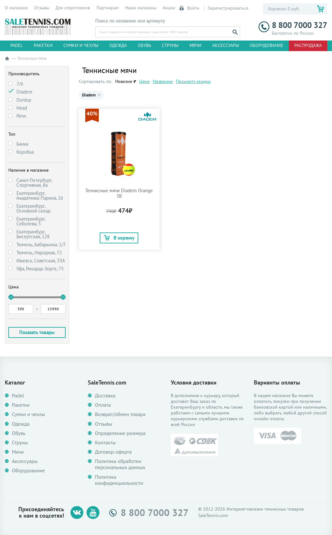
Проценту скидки (193, 81)
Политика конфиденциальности (119, 480)
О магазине (16, 8)
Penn (21, 115)
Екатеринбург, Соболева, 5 (30, 221)
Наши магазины (140, 8)
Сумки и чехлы (80, 45)
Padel (16, 45)
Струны (170, 45)
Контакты (105, 443)
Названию (163, 81)
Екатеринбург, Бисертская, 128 (33, 234)
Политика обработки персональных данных (120, 464)
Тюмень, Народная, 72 (39, 252)
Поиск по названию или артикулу (130, 21)
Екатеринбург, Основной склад (33, 208)
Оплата (103, 405)
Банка (22, 143)
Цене (144, 81)
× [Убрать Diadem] (98, 95)
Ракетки (43, 45)
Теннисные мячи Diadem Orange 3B (119, 193)
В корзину (119, 238)
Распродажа (308, 45)
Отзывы (41, 8)
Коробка (25, 152)
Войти (190, 8)
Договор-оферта (113, 452)
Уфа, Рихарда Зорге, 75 (40, 268)
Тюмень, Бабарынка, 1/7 (41, 244)
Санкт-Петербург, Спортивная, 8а (34, 182)
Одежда (118, 45)
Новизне (123, 81)
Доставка (105, 396)
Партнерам (108, 8)
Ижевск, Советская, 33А (40, 260)
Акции (169, 8)
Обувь (144, 45)
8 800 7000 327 (292, 25)
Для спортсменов (73, 8)
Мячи (195, 45)
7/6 (19, 83)
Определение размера (120, 433)
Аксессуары (225, 45)
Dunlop (23, 99)
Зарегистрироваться (228, 8)
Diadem (24, 91)
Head (21, 107)
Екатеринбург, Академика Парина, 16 (39, 195)
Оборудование (266, 45)
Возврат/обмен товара (120, 414)
